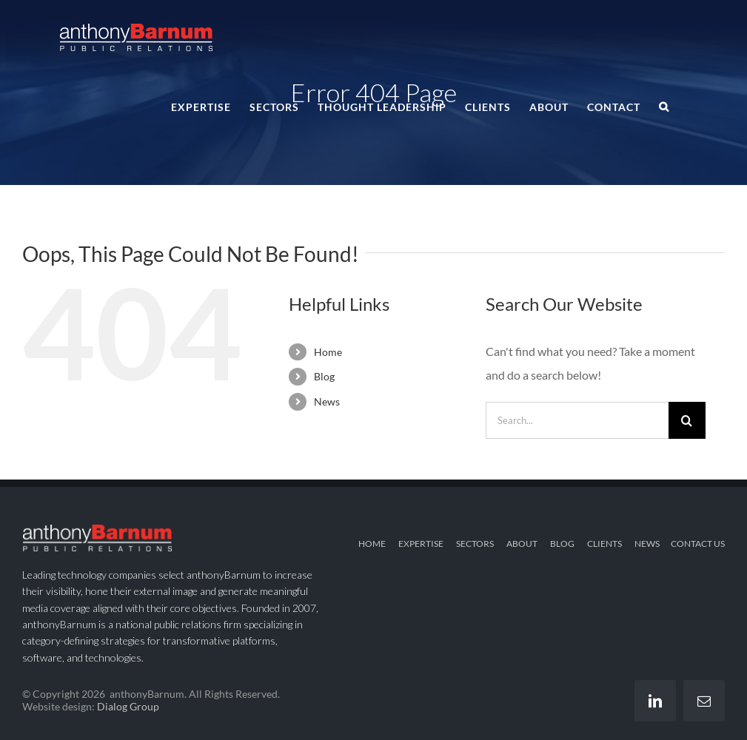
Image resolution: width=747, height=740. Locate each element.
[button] (664, 106)
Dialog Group (128, 706)
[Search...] (577, 420)
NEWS (647, 543)
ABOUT (521, 543)
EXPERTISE (420, 543)
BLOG (562, 543)
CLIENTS (604, 543)
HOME (372, 543)
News (327, 401)
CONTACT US (698, 543)
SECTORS (475, 543)
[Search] (687, 420)
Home (328, 352)
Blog (324, 376)
